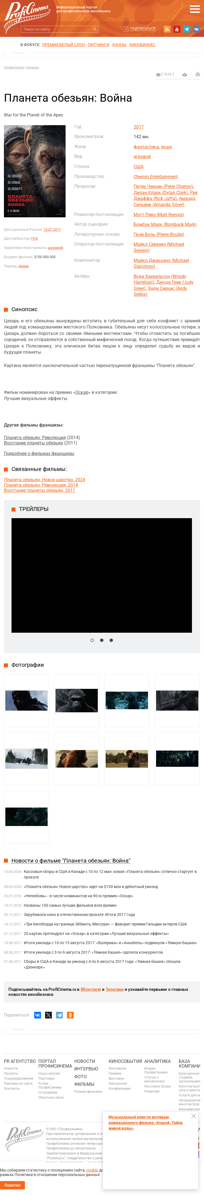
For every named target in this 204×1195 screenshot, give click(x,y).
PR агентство (20, 1061)
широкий (55, 248)
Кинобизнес (142, 44)
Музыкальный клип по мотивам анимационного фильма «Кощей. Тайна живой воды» (145, 1122)
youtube (176, 29)
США (138, 166)
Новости (11, 1068)
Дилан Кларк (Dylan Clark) (161, 192)
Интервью (86, 1069)
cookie (92, 1170)
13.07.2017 (52, 229)
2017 (139, 127)
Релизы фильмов (88, 1092)
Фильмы (84, 1084)
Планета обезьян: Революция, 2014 (41, 485)
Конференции (120, 1089)
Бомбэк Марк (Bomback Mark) (165, 224)
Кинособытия (125, 1061)
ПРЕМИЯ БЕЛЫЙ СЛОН (63, 44)
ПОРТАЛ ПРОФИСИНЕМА (55, 1064)
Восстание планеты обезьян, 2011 (39, 490)
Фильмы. (33, 67)
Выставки (116, 1078)
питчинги (98, 44)
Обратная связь (51, 1097)
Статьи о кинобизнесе (154, 1079)
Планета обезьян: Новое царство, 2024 (44, 479)
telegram (186, 29)
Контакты (12, 1089)
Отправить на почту (198, 74)
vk (196, 29)
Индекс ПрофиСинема (156, 1070)
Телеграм (115, 989)
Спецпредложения (18, 1078)
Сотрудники (47, 1092)
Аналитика (157, 1061)
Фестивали (117, 1068)
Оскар (81, 392)
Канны (119, 44)
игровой (142, 156)
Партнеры (46, 1078)
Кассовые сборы (157, 1086)
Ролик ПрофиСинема (50, 1085)
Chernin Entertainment (156, 176)
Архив (23, 266)
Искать (94, 29)
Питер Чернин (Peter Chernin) (163, 186)
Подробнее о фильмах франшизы (39, 453)
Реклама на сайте (18, 1084)
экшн (166, 146)
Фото (80, 1076)
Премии (115, 1073)
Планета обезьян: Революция (35, 437)
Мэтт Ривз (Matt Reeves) (159, 214)
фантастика (146, 146)
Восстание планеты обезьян (33, 443)
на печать (184, 75)
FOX (34, 238)
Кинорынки (118, 1084)
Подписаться (143, 28)
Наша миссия (49, 1073)
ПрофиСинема (14, 67)
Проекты (11, 1073)
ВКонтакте (91, 989)
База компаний (191, 1064)
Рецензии (151, 1091)
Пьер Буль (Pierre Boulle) (159, 234)
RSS (167, 29)
